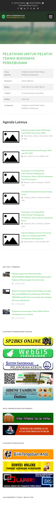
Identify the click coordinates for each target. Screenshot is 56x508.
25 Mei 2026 (20, 304)
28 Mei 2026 (20, 284)
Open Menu (50, 16)
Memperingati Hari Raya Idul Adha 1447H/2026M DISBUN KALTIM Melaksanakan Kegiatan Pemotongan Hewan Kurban (31, 277)
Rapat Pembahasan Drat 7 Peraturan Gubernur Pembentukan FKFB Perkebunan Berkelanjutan (36, 236)
